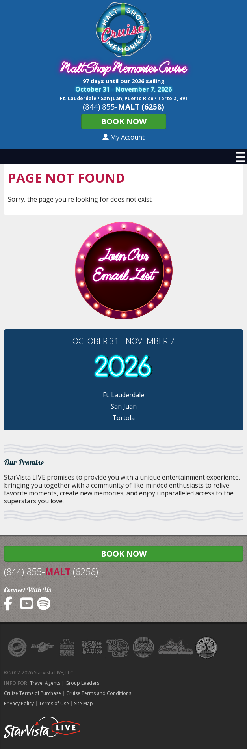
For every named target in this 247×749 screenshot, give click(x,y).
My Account (123, 137)
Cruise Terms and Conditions (98, 693)
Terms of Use (54, 703)
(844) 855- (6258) (51, 571)
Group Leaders (82, 683)
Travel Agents (45, 683)
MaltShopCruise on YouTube (27, 604)
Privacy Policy (19, 703)
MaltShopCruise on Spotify (44, 604)
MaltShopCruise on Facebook (11, 604)
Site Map (83, 703)
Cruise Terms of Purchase (32, 693)
